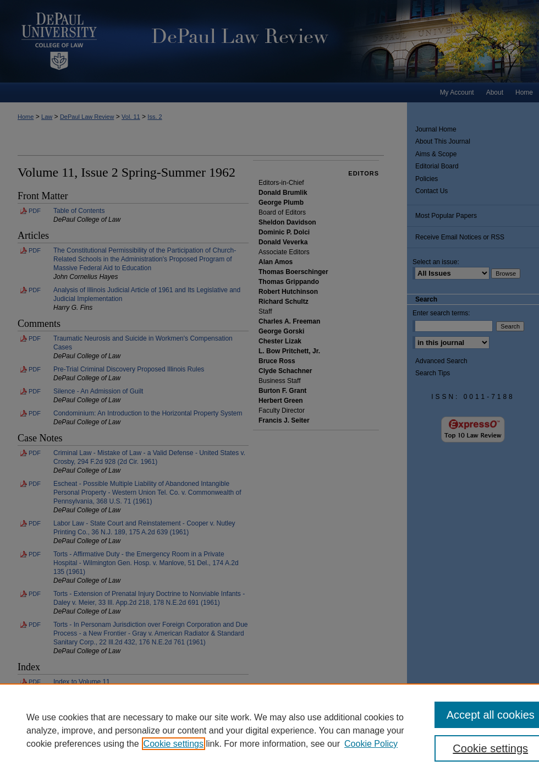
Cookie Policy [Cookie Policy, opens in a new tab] (371, 743)
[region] (269, 730)
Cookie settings (174, 743)
